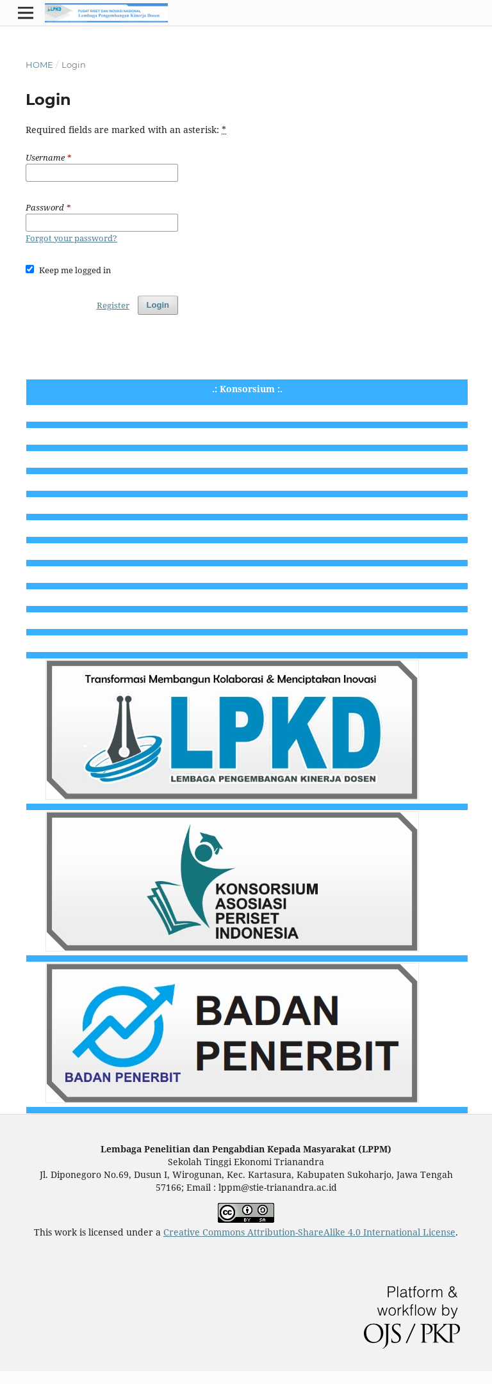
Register (113, 305)
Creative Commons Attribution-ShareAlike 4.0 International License (309, 1232)
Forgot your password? (71, 238)
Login (158, 305)
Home (39, 65)
